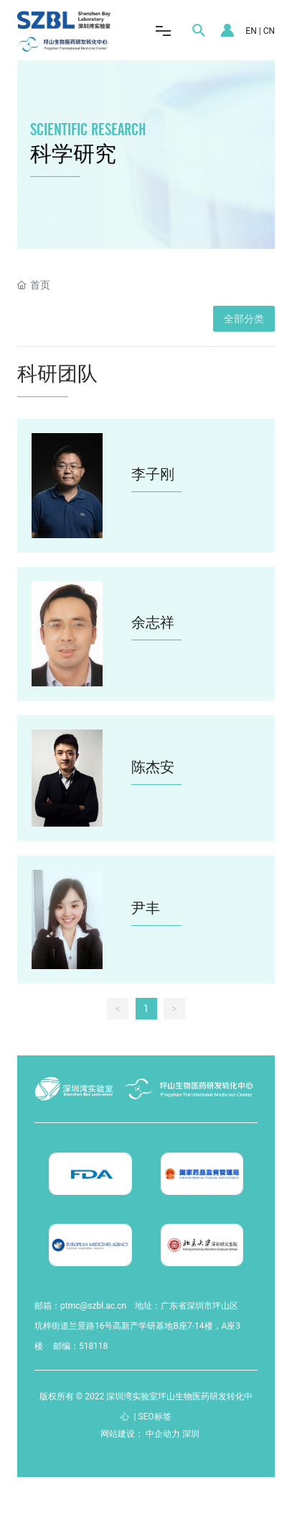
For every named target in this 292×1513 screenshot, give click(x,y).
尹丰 (145, 908)
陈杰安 (152, 767)
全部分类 (244, 318)
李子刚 (152, 474)
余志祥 (152, 622)
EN (250, 31)
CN (269, 31)
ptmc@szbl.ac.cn (93, 1306)
